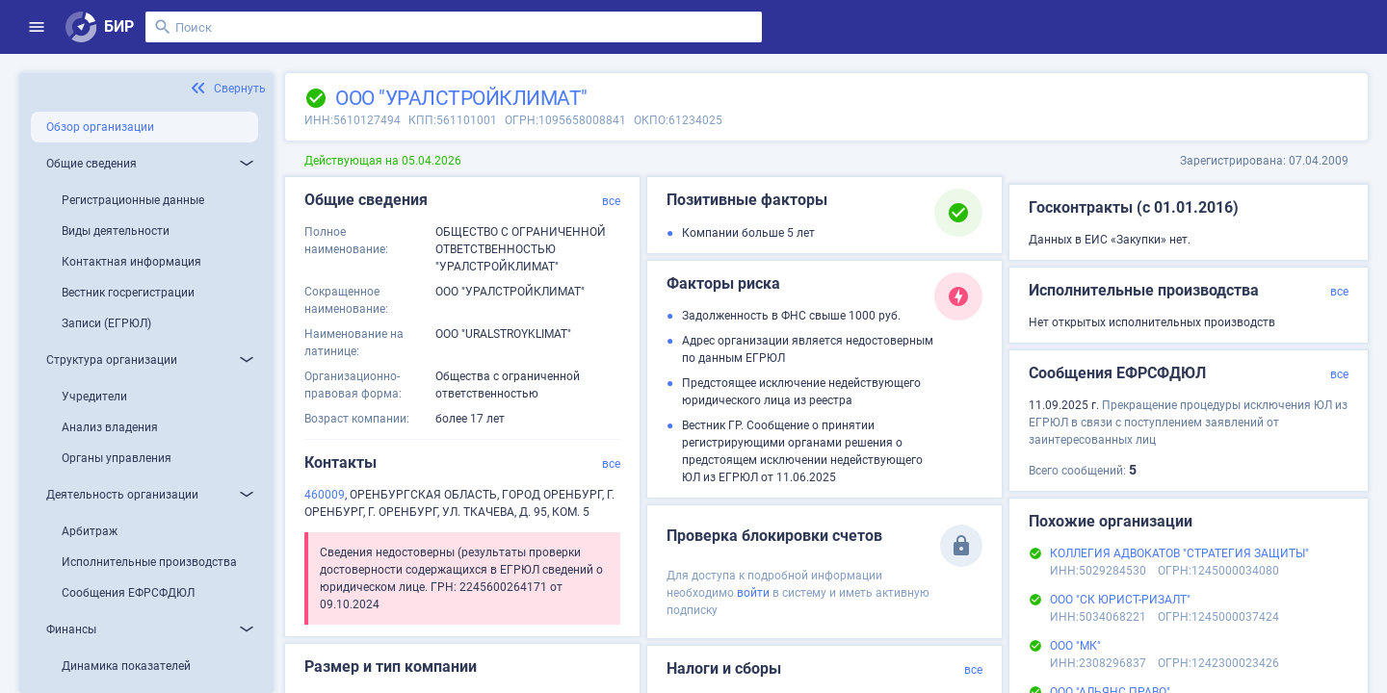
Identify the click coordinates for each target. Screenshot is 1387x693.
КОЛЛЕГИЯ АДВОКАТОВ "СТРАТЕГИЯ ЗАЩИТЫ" (1179, 553)
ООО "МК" (1075, 646)
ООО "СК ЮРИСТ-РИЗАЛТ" (1120, 599)
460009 (324, 494)
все (611, 201)
